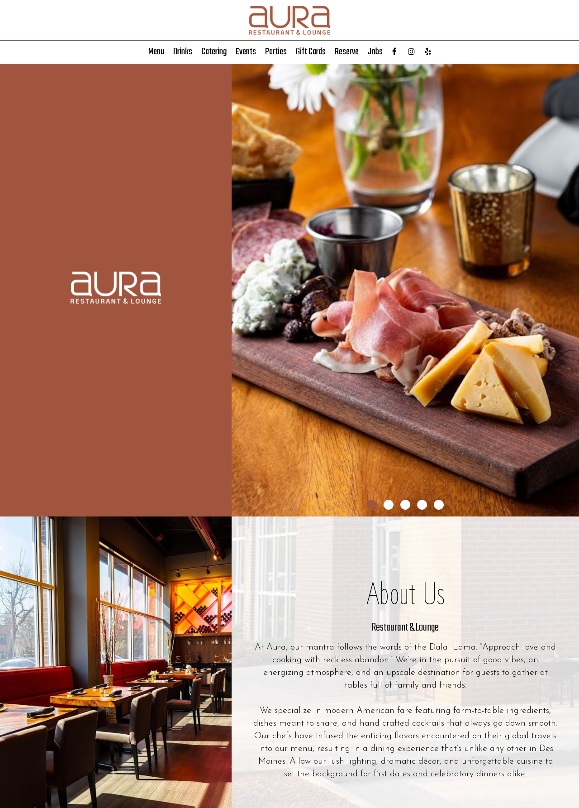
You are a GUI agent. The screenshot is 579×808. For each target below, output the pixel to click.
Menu (156, 52)
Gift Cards (311, 52)
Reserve (347, 52)
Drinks (182, 52)
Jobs (375, 52)
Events (246, 52)
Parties (276, 52)
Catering (214, 52)
